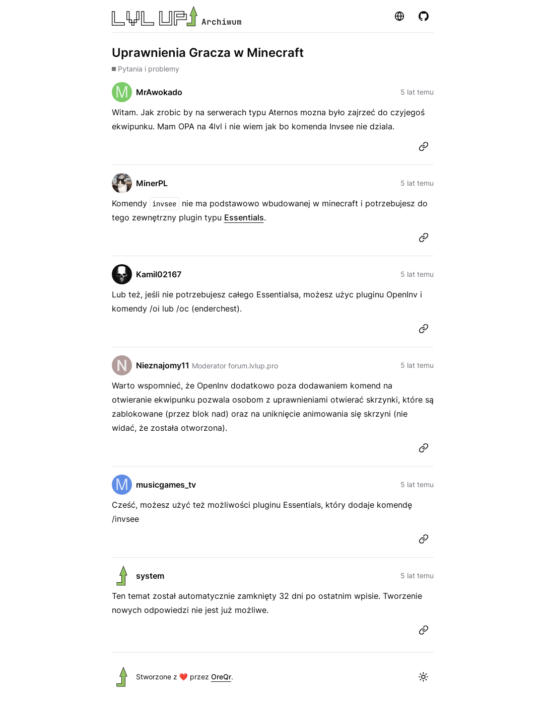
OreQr (221, 676)
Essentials (244, 217)
